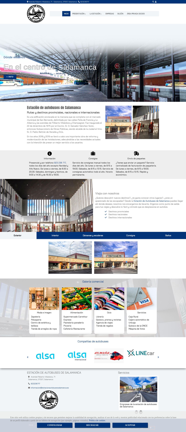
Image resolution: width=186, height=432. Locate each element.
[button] (156, 2)
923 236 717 (60, 162)
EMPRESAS (109, 14)
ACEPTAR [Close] (130, 425)
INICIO (66, 14)
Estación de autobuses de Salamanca (54, 107)
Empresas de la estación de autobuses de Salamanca (138, 405)
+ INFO (9, 77)
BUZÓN (120, 14)
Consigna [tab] (130, 235)
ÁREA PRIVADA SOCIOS (136, 14)
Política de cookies (97, 420)
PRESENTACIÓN (79, 14)
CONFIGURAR (54, 425)
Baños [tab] (168, 235)
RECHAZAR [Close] (92, 425)
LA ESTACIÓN (96, 14)
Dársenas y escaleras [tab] (93, 235)
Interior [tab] (55, 235)
